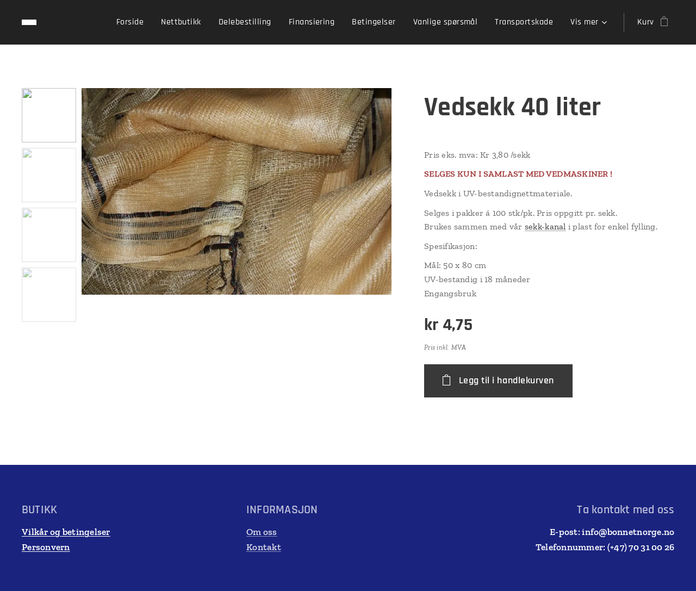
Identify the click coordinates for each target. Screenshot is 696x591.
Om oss (261, 531)
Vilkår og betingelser (66, 531)
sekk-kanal (545, 226)
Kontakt (263, 547)
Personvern (46, 547)
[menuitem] (133, 22)
